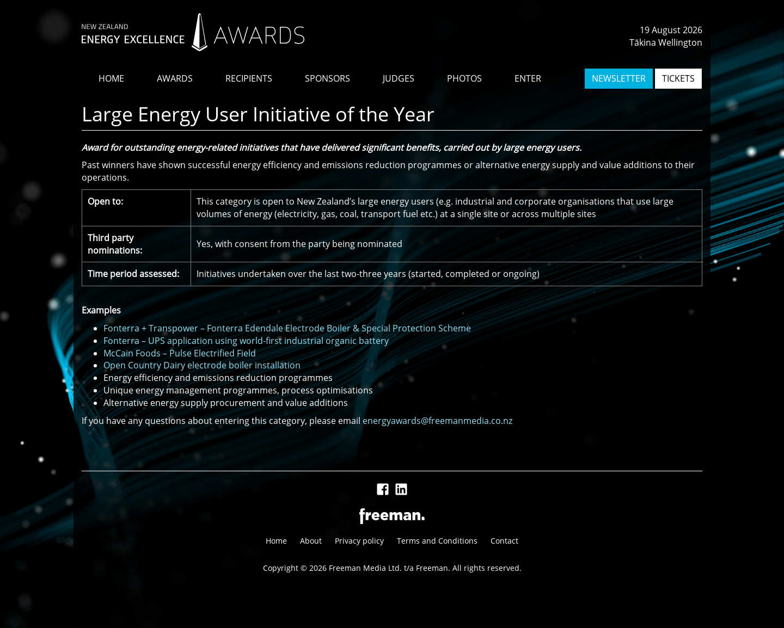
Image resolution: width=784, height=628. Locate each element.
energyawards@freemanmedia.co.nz (437, 421)
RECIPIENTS (248, 78)
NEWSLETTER (619, 78)
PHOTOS (464, 78)
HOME (111, 78)
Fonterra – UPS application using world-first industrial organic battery (246, 341)
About (311, 540)
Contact (504, 540)
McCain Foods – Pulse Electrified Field (179, 353)
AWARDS (175, 78)
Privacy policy (359, 540)
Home (276, 540)
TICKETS (678, 78)
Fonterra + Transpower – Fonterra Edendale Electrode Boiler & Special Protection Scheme (287, 328)
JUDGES (398, 78)
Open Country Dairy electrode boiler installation (202, 365)
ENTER (527, 78)
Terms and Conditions (437, 540)
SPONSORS (327, 78)
